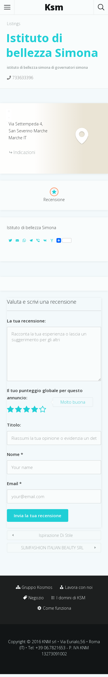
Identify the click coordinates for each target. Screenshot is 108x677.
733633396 (22, 77)
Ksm (54, 7)
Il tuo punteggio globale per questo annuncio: (45, 393)
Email (14, 483)
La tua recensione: (26, 321)
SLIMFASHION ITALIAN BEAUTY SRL (52, 547)
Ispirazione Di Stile (56, 535)
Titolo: (14, 425)
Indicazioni (24, 152)
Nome (15, 454)
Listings (13, 23)
